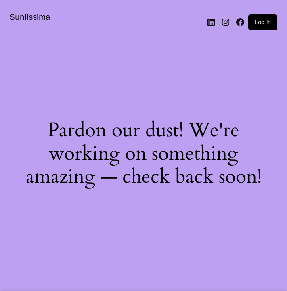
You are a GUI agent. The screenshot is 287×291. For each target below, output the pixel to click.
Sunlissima (30, 17)
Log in (263, 22)
